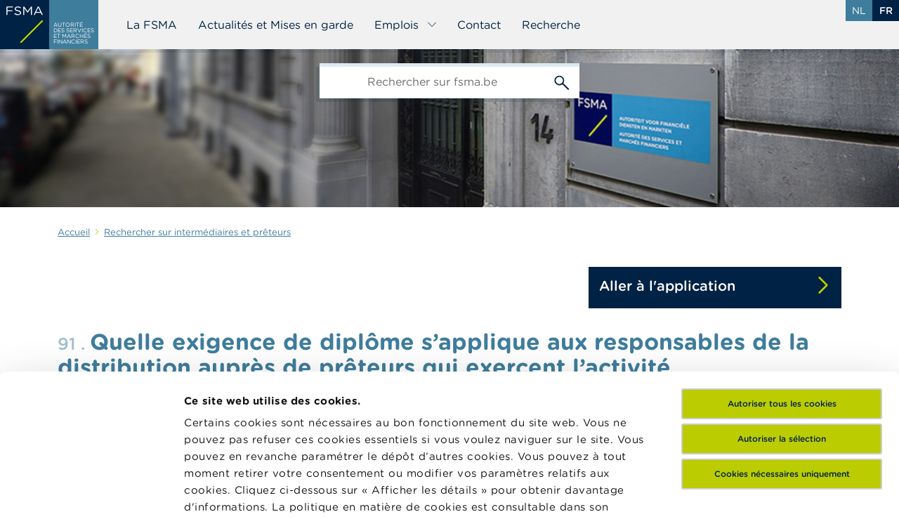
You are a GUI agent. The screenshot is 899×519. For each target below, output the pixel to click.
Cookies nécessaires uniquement (782, 336)
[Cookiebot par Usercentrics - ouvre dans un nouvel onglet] (90, 491)
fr (886, 10)
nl (859, 10)
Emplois (406, 25)
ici (252, 386)
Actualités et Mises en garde (275, 25)
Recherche (551, 25)
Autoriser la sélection (781, 301)
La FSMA (151, 25)
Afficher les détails (235, 491)
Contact (479, 25)
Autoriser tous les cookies (782, 266)
